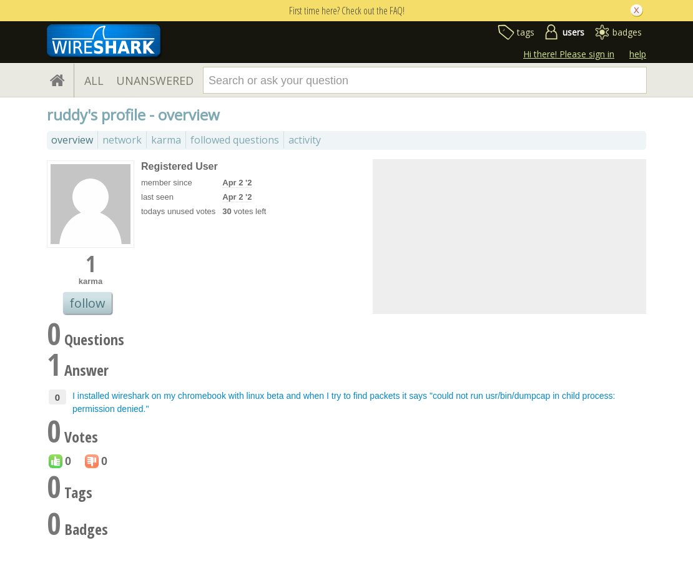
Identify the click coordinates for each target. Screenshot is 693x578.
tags (525, 32)
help (637, 54)
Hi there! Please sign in (568, 54)
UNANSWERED (155, 80)
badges (627, 32)
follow (87, 303)
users (573, 32)
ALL (94, 80)
